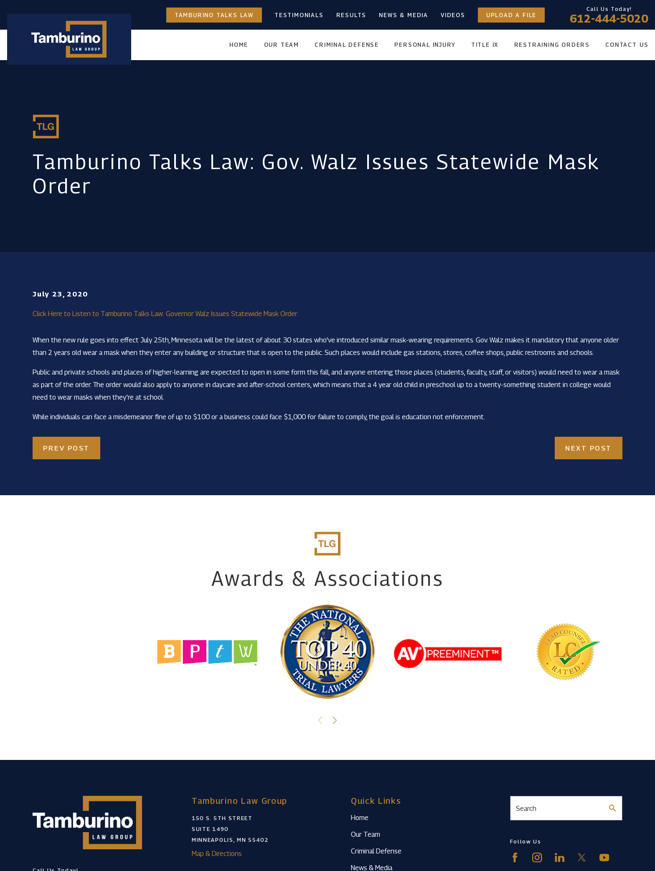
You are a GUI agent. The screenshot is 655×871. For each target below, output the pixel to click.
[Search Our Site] (612, 808)
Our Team (365, 834)
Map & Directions (217, 853)
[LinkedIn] (559, 857)
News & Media (403, 15)
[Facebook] (515, 857)
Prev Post (66, 448)
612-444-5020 (609, 18)
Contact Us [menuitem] (626, 44)
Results (351, 15)
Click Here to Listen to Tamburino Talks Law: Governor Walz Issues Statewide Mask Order (165, 313)
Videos (453, 15)
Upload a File (511, 15)
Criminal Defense (376, 851)
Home (359, 817)
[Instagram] (537, 857)
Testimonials (299, 15)
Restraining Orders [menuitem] (552, 44)
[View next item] (334, 720)
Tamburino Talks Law (214, 15)
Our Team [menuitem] (281, 44)
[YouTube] (604, 857)
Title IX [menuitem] (484, 44)
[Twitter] (581, 857)
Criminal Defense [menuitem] (347, 44)
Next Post (588, 448)
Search (526, 808)
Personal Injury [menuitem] (424, 44)
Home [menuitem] (238, 44)
